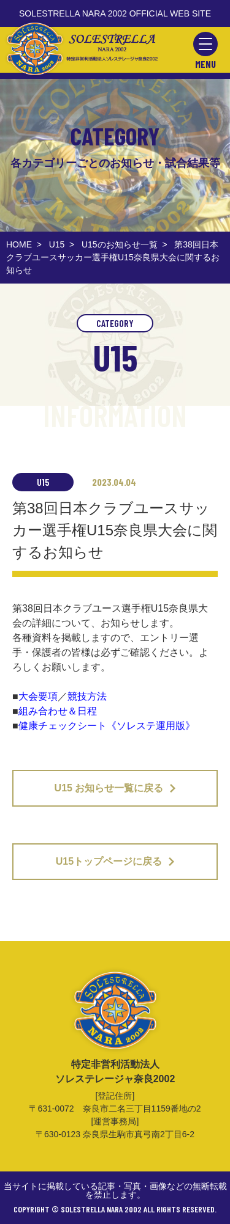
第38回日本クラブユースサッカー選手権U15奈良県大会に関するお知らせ (113, 257)
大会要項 (38, 696)
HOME (19, 244)
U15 (57, 244)
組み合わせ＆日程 (57, 711)
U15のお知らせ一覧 (120, 244)
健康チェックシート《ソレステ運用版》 (106, 725)
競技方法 (87, 696)
